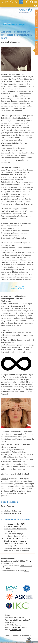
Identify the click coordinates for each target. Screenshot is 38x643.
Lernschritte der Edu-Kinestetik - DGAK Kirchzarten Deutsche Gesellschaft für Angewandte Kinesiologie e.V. (16, 542)
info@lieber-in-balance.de (11, 513)
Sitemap (8, 635)
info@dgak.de (15, 629)
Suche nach (36, 47)
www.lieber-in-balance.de (11, 511)
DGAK (26, 570)
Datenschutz (26, 635)
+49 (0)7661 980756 (20, 627)
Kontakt (36, 34)
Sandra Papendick (8, 506)
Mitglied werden (36, 18)
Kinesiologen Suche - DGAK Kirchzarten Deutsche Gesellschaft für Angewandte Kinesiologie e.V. (15, 527)
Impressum (16, 635)
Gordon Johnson (26, 565)
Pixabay (10, 563)
